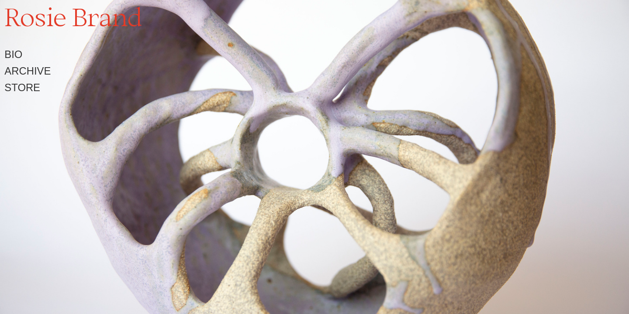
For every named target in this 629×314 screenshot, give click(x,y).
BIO (13, 54)
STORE (22, 87)
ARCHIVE (27, 71)
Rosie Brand (73, 17)
